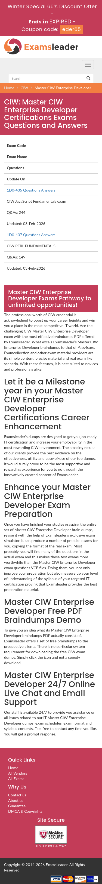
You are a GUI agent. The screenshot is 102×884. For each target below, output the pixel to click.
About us (15, 800)
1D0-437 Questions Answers (31, 234)
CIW (24, 87)
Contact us (17, 795)
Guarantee (17, 805)
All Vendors (17, 773)
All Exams (16, 778)
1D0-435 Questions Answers (31, 190)
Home (9, 87)
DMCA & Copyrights (25, 811)
